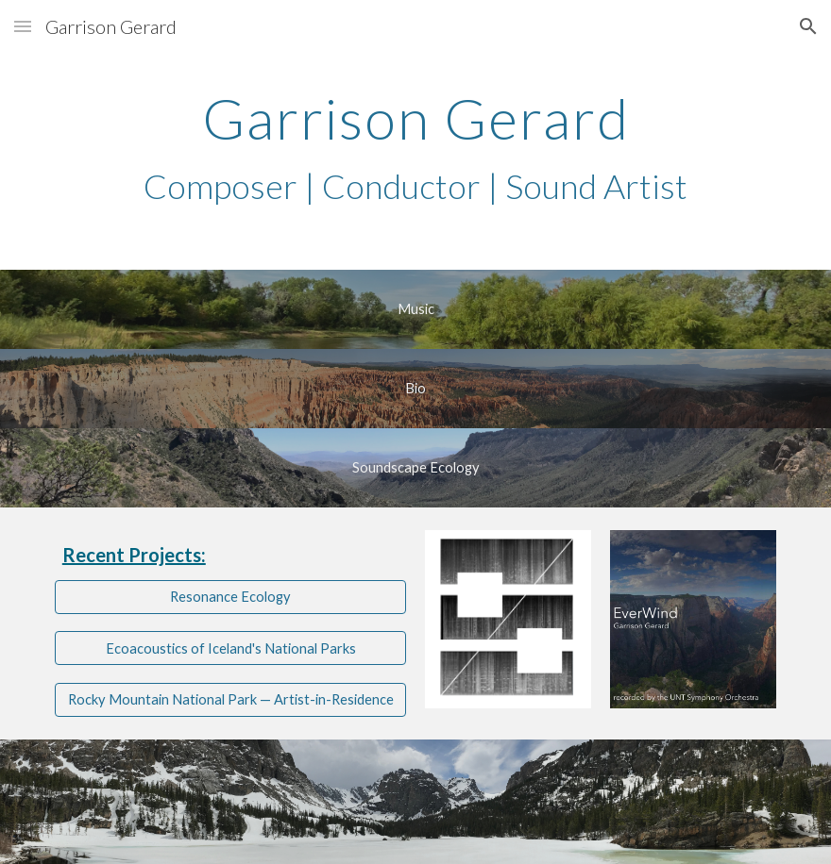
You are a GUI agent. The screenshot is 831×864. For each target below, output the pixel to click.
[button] (22, 26)
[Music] (415, 308)
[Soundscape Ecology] (415, 467)
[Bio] (415, 387)
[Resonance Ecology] (230, 596)
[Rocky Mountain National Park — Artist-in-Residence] (230, 700)
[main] (415, 148)
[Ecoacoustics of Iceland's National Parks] (230, 648)
